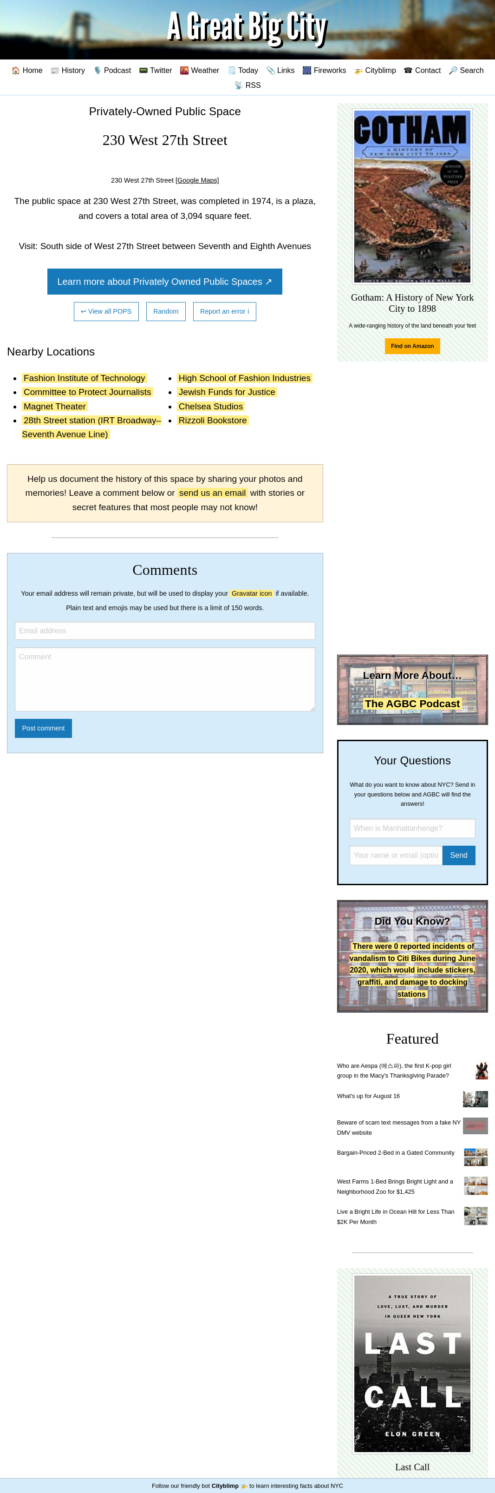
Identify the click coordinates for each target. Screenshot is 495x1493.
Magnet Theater (55, 406)
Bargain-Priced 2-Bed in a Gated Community (396, 1152)
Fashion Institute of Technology (84, 378)
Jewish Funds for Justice (227, 392)
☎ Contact (422, 70)
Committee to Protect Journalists (87, 392)
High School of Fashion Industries (245, 378)
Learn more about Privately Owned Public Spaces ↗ (165, 281)
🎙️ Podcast (112, 70)
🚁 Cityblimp (375, 70)
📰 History (67, 70)
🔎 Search (466, 70)
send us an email (212, 493)
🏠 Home (27, 70)
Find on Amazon (412, 346)
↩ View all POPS (106, 311)
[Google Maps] (197, 180)
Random (165, 311)
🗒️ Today (242, 70)
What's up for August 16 (368, 1095)
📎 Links (280, 70)
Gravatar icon (252, 593)
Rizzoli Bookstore (213, 420)
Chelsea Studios (211, 406)
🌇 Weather (199, 70)
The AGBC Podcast (412, 704)
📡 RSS (247, 85)
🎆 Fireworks (324, 70)
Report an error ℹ (224, 311)
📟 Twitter (155, 70)
